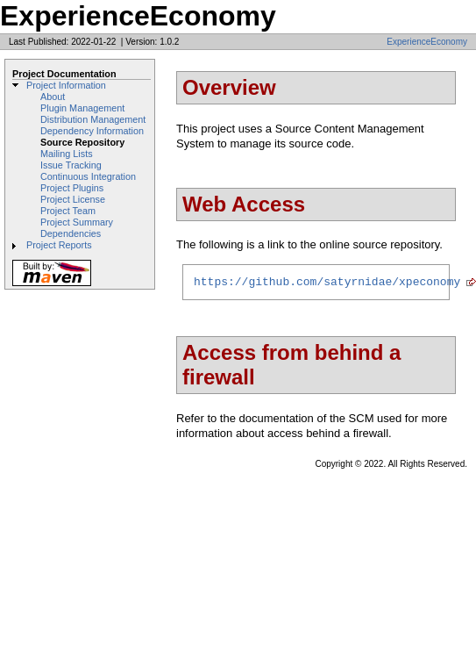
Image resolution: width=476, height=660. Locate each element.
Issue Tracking (71, 165)
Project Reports (59, 245)
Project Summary (76, 222)
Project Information (66, 85)
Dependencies (70, 233)
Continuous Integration (88, 176)
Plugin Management (82, 108)
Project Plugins (71, 188)
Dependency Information (92, 131)
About (52, 96)
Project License (72, 199)
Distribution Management (93, 119)
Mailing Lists (66, 153)
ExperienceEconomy (427, 42)
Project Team (68, 210)
